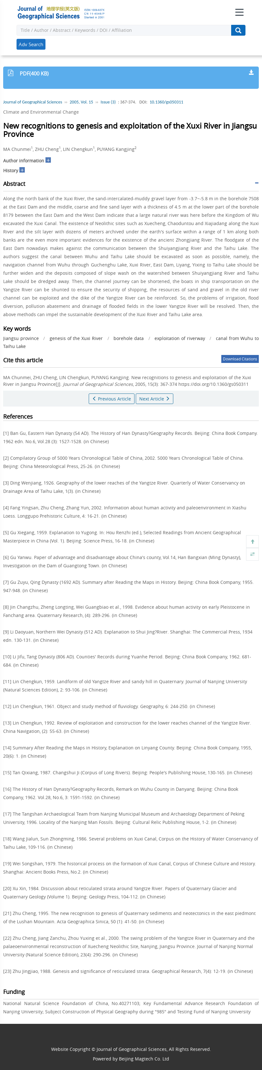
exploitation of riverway (180, 338)
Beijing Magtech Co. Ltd (144, 1059)
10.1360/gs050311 (166, 102)
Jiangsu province (21, 338)
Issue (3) (108, 102)
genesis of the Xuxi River (76, 338)
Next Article (154, 399)
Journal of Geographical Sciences (32, 102)
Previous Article (111, 399)
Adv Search (31, 44)
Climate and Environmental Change (41, 112)
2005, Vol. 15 (81, 102)
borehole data (129, 338)
